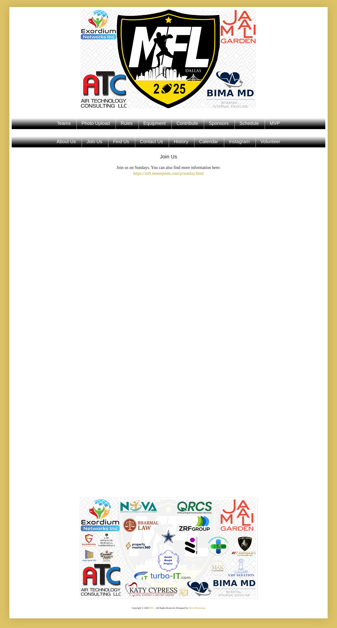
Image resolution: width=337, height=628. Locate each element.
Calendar (208, 141)
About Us (66, 141)
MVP (275, 123)
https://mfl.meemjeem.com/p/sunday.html (168, 173)
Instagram (239, 141)
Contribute (187, 123)
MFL (151, 608)
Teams (64, 123)
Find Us (121, 141)
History (181, 141)
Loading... (168, 328)
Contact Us (151, 141)
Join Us (94, 141)
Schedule (249, 123)
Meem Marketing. (196, 608)
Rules (126, 123)
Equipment (154, 123)
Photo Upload (95, 123)
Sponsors (219, 123)
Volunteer (270, 141)
